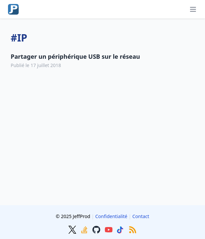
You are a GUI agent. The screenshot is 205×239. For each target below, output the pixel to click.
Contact (140, 216)
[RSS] (133, 229)
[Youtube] (109, 229)
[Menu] (193, 9)
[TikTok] (121, 229)
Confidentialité (111, 216)
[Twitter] (73, 229)
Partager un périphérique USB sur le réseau (75, 56)
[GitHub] (97, 229)
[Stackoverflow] (85, 229)
